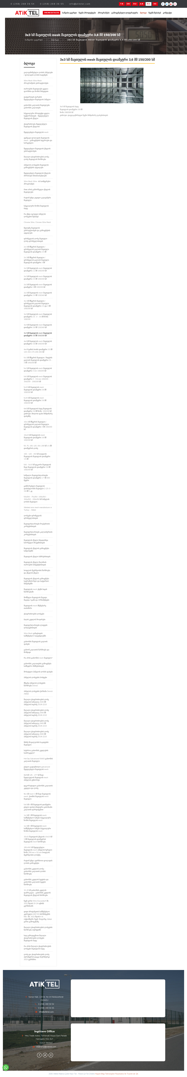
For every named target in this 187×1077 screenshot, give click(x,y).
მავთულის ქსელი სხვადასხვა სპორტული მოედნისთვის (36, 541)
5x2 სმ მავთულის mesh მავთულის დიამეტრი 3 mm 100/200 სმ (38, 369)
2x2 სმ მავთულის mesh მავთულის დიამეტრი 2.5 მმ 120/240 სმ (38, 294)
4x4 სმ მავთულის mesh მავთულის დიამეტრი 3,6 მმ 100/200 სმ (38, 342)
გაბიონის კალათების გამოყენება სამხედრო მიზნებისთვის (37, 664)
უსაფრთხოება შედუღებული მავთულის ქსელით (35, 125)
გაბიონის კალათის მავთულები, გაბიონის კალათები (37, 106)
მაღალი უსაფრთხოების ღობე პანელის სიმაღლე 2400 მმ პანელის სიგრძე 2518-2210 (36, 723)
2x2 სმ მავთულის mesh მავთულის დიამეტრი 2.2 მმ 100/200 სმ (38, 269)
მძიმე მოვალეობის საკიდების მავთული (36, 743)
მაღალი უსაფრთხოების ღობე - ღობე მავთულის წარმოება (37, 158)
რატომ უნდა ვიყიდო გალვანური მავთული (37, 199)
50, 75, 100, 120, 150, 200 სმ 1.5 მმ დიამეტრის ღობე (38, 447)
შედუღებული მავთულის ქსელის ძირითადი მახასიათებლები (37, 174)
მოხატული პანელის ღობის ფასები (38, 672)
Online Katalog (51, 12)
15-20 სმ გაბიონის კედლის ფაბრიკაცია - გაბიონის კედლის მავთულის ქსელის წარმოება (37, 892)
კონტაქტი (167, 12)
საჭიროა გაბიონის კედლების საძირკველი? (36, 751)
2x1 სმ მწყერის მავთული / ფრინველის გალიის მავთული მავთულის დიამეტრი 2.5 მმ (36, 249)
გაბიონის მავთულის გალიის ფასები (35, 642)
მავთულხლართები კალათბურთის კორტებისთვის (38, 533)
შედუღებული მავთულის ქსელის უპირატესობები (37, 149)
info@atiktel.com (46, 1012)
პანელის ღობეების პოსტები (35, 677)
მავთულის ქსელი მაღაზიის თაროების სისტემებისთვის (35, 563)
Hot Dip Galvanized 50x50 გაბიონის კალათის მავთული (38, 759)
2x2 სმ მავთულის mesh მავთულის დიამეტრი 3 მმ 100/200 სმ (38, 285)
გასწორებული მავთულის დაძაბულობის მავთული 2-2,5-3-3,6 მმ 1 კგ (37, 488)
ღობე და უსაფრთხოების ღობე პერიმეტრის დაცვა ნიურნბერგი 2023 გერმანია (37, 957)
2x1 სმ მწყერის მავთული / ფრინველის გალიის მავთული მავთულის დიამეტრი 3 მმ (36, 260)
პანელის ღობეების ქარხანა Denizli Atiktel (38, 692)
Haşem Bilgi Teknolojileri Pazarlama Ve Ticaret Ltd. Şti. (116, 1074)
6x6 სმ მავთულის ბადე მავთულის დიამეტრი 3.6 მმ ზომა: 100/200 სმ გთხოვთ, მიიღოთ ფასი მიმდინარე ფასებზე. (38, 412)
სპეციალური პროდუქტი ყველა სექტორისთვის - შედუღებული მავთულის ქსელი (36, 116)
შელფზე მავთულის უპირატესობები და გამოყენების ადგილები (37, 230)
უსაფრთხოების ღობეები (34, 614)
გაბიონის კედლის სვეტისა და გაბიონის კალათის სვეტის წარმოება (36, 882)
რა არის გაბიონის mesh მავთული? (38, 658)
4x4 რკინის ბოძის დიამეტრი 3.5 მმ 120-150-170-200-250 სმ (38, 350)
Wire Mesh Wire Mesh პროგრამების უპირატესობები (36, 81)
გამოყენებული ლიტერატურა (124, 12)
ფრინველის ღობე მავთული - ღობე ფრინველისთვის (36, 239)
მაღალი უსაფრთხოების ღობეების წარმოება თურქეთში (38, 928)
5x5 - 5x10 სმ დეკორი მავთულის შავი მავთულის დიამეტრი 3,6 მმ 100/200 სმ (37, 467)
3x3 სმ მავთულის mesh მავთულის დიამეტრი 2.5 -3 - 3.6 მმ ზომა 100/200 (38, 316)
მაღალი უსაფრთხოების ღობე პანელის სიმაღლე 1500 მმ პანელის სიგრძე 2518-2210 (36, 702)
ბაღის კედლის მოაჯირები (34, 619)
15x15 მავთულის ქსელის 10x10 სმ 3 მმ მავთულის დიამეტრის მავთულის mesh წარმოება (38, 839)
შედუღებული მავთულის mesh (36, 132)
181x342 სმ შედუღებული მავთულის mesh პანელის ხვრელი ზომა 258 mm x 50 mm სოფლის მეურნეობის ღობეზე (38, 851)
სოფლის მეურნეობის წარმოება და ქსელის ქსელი (37, 571)
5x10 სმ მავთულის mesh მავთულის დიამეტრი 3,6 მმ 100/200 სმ (35, 389)
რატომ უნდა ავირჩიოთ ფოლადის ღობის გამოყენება (38, 861)
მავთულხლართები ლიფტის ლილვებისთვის (35, 626)
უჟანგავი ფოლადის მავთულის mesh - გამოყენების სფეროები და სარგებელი (38, 140)
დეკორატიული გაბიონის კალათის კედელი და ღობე (38, 787)
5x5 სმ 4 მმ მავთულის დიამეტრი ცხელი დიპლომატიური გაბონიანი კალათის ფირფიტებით (38, 807)
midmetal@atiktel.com (46, 1047)
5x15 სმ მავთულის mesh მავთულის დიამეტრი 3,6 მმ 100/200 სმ (35, 400)
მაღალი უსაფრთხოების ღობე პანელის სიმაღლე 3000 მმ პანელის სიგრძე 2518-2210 (36, 734)
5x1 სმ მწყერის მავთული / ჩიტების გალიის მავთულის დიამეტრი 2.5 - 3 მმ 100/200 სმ (38, 360)
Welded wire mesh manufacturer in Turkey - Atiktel (38, 508)
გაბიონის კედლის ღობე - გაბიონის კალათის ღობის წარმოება (35, 871)
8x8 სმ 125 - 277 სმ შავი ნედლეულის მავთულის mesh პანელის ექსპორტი (36, 777)
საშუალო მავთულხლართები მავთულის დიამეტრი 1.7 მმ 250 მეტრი (37, 478)
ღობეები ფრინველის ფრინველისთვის (33, 516)
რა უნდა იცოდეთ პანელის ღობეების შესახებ (35, 215)
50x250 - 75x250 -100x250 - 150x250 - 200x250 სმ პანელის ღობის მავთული (36, 499)
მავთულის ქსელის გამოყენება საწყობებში (36, 549)
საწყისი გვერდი (69, 12)
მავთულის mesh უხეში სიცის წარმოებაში (35, 590)
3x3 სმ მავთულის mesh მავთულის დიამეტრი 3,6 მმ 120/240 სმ (38, 326)
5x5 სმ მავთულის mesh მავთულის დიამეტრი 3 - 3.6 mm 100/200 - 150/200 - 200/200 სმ (38, 379)
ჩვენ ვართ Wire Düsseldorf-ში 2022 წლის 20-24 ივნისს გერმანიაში (36, 903)
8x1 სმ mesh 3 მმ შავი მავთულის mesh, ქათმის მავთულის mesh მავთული (37, 796)
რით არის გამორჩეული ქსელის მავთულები (37, 190)
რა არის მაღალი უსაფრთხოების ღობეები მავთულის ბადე (37, 947)
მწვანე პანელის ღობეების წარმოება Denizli (34, 684)
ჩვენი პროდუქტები (87, 12)
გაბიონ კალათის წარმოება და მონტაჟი (36, 651)
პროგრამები (103, 12)
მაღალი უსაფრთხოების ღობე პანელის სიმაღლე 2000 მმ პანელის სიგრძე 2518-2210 (36, 712)
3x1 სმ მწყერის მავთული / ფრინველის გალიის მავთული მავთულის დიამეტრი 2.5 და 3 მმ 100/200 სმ (37, 305)
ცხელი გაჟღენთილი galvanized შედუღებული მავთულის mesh (37, 768)
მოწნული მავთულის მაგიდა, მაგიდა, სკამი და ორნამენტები (36, 598)
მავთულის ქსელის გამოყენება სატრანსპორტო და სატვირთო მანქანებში (36, 581)
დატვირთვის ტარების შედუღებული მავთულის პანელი (37, 98)
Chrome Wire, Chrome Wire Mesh (37, 222)
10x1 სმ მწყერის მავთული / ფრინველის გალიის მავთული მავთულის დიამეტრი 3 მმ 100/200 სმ (38, 426)
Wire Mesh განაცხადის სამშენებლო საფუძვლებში (35, 634)
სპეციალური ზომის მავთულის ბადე (36, 207)
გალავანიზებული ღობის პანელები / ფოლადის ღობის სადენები (38, 73)
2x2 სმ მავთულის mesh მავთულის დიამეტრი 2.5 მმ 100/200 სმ (38, 277)
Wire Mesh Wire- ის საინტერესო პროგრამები (37, 182)
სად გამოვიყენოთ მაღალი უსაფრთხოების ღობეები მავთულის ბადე (35, 938)
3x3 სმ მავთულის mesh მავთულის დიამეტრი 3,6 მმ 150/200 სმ (38, 334)
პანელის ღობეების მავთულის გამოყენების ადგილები (36, 166)
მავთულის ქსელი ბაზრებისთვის (37, 556)
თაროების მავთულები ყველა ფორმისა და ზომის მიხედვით (36, 90)
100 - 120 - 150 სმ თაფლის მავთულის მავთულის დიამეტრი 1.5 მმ (37, 456)
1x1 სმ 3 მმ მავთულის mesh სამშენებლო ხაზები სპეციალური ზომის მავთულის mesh (37, 818)
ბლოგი (143, 12)
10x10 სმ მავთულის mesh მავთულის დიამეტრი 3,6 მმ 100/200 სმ (35, 437)
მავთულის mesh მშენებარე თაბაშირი (35, 606)
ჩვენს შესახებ (154, 12)
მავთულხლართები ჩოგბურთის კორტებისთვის (37, 525)
